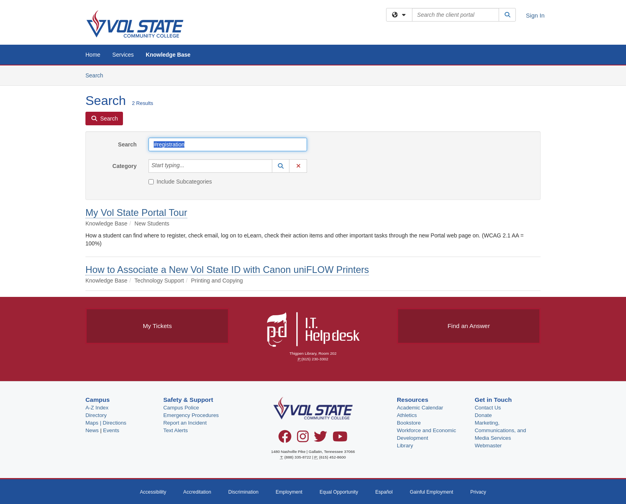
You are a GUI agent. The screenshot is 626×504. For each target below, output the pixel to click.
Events (111, 430)
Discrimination (243, 492)
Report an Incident (185, 423)
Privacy (478, 492)
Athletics (407, 415)
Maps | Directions (105, 423)
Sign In (535, 15)
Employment (288, 492)
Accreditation (197, 492)
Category (125, 166)
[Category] (188, 166)
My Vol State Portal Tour (136, 212)
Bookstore (409, 423)
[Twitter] (320, 439)
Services (123, 54)
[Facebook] (284, 439)
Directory (96, 415)
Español (384, 492)
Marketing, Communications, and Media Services (500, 430)
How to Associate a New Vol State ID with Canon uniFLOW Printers (227, 269)
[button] (280, 166)
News (92, 430)
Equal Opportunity (338, 492)
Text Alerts (175, 430)
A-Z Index (97, 408)
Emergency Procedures (191, 415)
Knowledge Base (168, 54)
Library (405, 446)
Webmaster (488, 446)
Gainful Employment (431, 492)
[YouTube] (340, 439)
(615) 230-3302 (314, 359)
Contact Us (488, 408)
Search (97, 75)
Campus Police (181, 408)
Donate (483, 415)
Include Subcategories (180, 181)
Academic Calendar (420, 408)
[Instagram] (303, 439)
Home (92, 54)
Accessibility (153, 492)
